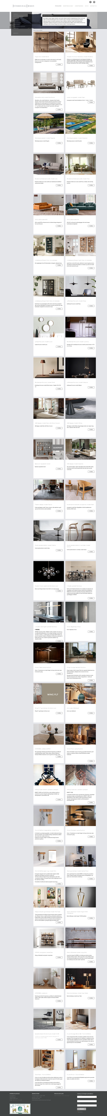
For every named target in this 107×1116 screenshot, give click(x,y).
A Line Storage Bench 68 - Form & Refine (79, 1034)
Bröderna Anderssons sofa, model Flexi (78, 179)
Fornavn (78, 1099)
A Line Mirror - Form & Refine (75, 1074)
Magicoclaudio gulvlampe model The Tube (47, 911)
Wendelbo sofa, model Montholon (45, 97)
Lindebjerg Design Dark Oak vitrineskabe (47, 301)
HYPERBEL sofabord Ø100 (42, 749)
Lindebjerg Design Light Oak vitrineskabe (79, 260)
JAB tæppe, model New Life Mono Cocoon (47, 423)
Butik (34, 30)
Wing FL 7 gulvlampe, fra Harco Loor (45, 708)
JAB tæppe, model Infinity (74, 423)
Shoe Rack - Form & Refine (43, 1074)
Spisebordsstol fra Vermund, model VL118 (47, 1034)
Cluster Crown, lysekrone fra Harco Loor (46, 586)
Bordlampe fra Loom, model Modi (45, 382)
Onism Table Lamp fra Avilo (43, 667)
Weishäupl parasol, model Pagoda (45, 138)
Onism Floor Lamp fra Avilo (75, 749)
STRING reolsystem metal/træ (44, 952)
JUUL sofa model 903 (41, 219)
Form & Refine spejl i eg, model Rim (45, 871)
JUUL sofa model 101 (73, 219)
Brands (15, 33)
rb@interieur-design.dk (17, 1100)
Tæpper (15, 28)
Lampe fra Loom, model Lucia (43, 341)
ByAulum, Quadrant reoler (42, 464)
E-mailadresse (86, 1095)
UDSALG (15, 14)
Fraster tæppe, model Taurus (43, 504)
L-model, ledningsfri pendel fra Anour (46, 626)
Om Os (86, 6)
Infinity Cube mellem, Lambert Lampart (46, 789)
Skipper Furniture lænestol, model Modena (80, 56)
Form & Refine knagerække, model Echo (47, 830)
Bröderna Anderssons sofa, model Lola (46, 179)
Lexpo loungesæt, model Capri (76, 97)
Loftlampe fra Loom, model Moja (76, 301)
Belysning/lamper (19, 26)
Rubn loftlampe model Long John (77, 952)
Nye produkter (18, 16)
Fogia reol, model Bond (42, 56)
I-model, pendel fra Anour (74, 586)
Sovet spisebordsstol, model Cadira (45, 545)
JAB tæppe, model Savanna (75, 464)
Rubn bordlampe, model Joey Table (77, 993)
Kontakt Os (93, 6)
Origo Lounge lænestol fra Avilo (76, 667)
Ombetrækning (79, 6)
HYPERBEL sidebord (41, 993)
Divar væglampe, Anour (74, 626)
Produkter (58, 6)
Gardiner (16, 24)
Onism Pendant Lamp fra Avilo (76, 830)
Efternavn (78, 1103)
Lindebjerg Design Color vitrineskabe (46, 260)
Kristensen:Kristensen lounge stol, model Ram (80, 504)
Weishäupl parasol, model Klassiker (77, 138)
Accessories (17, 22)
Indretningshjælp (68, 6)
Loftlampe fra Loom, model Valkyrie (77, 382)
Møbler (15, 21)
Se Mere (59, 64)
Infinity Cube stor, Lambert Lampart (77, 789)
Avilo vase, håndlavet (73, 708)
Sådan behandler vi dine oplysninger (61, 1095)
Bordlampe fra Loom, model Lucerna (77, 341)
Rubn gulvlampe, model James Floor (77, 871)
